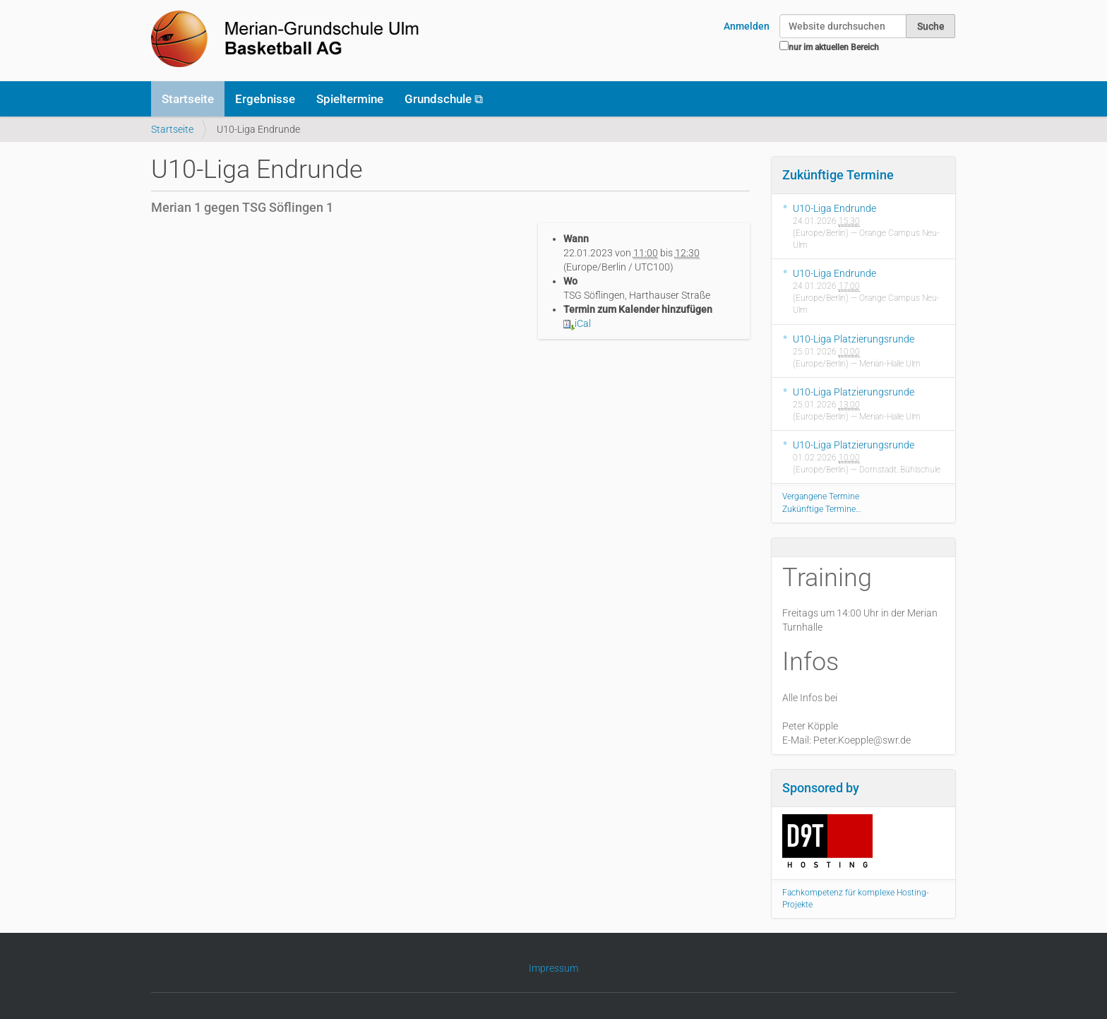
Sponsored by (820, 787)
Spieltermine (349, 99)
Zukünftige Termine (838, 174)
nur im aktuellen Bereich (834, 47)
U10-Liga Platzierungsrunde (853, 339)
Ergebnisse (265, 99)
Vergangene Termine (820, 496)
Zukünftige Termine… (821, 509)
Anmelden (747, 26)
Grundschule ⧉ (444, 99)
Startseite (188, 99)
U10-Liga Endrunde (834, 208)
